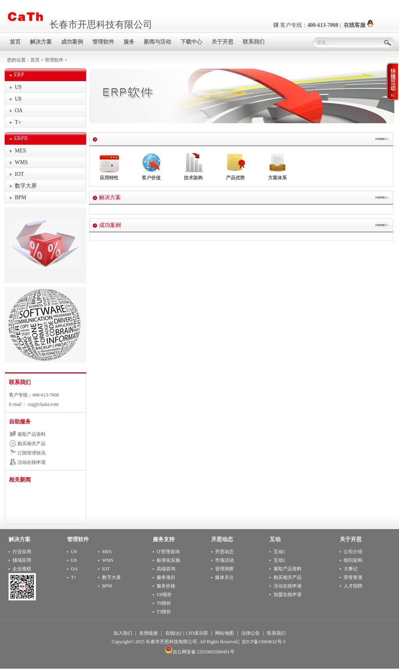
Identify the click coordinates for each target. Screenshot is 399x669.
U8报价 (164, 594)
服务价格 (166, 586)
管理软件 (54, 60)
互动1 (279, 551)
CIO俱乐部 (197, 633)
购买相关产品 (32, 443)
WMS (21, 162)
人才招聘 (353, 586)
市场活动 (224, 560)
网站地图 (224, 633)
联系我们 (20, 382)
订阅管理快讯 (32, 453)
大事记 (351, 569)
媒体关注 (224, 577)
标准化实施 (168, 560)
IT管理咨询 (168, 551)
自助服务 (20, 422)
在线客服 (358, 25)
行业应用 (21, 551)
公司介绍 (353, 551)
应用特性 (109, 166)
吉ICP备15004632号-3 (264, 641)
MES (20, 151)
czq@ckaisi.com (42, 404)
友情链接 (148, 633)
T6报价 (164, 603)
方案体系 (277, 166)
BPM (20, 197)
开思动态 (224, 551)
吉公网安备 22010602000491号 (200, 652)
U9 (18, 87)
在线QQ (173, 633)
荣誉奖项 (353, 577)
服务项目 (166, 577)
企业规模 (21, 569)
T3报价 (164, 611)
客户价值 (151, 166)
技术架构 (193, 166)
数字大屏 (26, 186)
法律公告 (250, 633)
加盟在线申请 (288, 594)
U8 (18, 99)
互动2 (279, 560)
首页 (35, 60)
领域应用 (21, 560)
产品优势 (235, 166)
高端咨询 (166, 569)
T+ (18, 122)
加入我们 (122, 633)
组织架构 (353, 560)
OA (19, 110)
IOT (19, 174)
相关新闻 (20, 480)
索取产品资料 (32, 434)
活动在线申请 (32, 462)
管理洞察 (224, 569)
